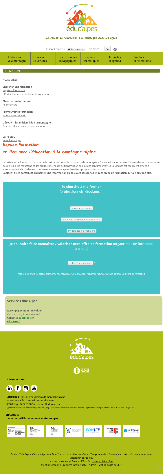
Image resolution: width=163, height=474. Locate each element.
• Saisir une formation (14, 115)
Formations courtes (81, 208)
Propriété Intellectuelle (74, 464)
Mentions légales (50, 464)
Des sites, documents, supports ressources (26, 126)
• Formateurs (10, 104)
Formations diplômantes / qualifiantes (81, 219)
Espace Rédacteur (55, 49)
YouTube (34, 388)
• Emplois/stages (12, 140)
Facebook (18, 388)
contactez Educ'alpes (102, 461)
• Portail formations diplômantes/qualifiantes (27, 94)
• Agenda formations (14, 90)
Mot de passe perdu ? (110, 464)
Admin (92, 464)
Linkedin (10, 388)
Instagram (26, 388)
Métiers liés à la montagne (81, 230)
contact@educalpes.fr (48, 404)
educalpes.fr (13, 321)
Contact (12, 414)
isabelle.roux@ (26, 317)
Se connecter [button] (76, 49)
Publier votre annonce (80, 262)
